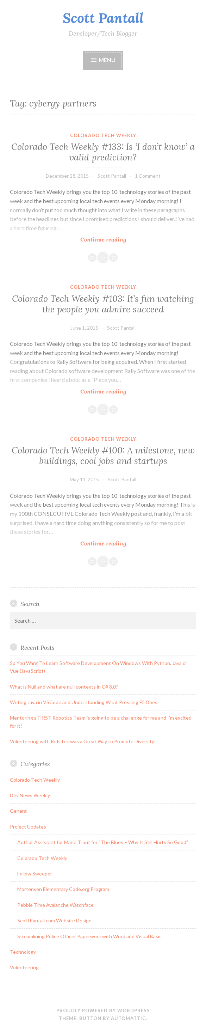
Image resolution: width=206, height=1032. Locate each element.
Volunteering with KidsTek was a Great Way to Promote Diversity (82, 741)
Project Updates (28, 827)
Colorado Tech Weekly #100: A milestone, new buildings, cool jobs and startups (103, 455)
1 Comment (148, 176)
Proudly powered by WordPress (103, 1010)
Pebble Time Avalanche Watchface (55, 905)
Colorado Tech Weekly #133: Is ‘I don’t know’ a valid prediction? (103, 152)
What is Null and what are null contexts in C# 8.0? (64, 687)
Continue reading (117, 239)
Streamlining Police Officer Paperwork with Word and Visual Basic (89, 936)
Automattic (128, 1018)
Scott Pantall (103, 18)
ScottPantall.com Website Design (54, 920)
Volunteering (24, 967)
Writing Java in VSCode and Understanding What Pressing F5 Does (83, 702)
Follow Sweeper (34, 874)
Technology (23, 952)
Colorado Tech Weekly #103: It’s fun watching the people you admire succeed (103, 304)
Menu (107, 59)
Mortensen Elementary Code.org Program (63, 889)
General (18, 811)
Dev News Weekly (30, 795)
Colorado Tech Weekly (103, 135)
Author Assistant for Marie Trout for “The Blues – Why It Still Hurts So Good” (102, 842)
